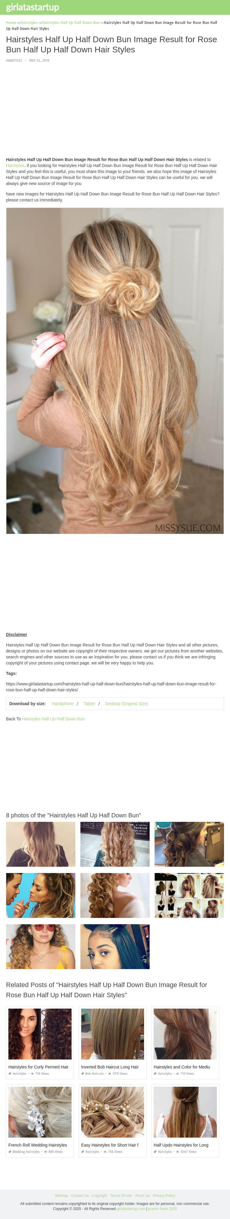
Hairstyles (14, 61)
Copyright (99, 1196)
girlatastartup (32, 6)
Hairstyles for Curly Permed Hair (38, 1067)
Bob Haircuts (92, 1074)
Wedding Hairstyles (24, 1152)
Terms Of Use (121, 1196)
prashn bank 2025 (162, 1209)
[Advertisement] (115, 110)
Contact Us (80, 1196)
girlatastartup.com (131, 1209)
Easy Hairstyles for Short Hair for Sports (118, 1145)
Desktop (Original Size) (126, 703)
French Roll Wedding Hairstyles (37, 1145)
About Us (142, 1196)
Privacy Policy (164, 1196)
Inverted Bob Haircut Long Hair (110, 1067)
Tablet (89, 703)
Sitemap (61, 1196)
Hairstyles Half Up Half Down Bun (53, 718)
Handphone (62, 703)
